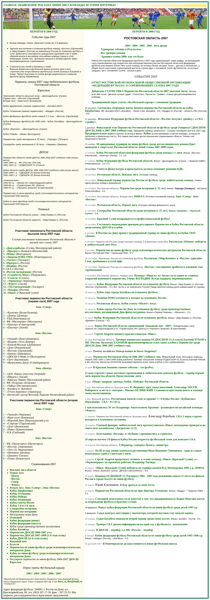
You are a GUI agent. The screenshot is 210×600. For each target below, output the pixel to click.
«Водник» (11, 265)
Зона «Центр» (43, 368)
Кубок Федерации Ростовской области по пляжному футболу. (133, 284)
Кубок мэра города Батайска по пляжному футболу (127, 292)
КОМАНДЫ (77, 5)
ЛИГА (65, 5)
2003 (29, 573)
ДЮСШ (74, 559)
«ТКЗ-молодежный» (19, 286)
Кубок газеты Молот (22, 502)
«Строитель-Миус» (18, 274)
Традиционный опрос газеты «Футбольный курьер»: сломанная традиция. (136, 102)
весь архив (160, 45)
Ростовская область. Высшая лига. (118, 174)
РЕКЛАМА (44, 5)
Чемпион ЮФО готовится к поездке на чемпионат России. (132, 297)
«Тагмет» (11, 260)
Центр (15, 475)
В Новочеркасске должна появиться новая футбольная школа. (140, 543)
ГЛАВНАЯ (10, 5)
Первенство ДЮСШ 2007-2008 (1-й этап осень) (38, 535)
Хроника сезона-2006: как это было (122, 56)
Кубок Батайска (19, 529)
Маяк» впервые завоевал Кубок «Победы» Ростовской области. (131, 381)
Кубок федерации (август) (25, 523)
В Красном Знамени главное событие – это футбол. (123, 367)
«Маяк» (10, 254)
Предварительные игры (99, 133)
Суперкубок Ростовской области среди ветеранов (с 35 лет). (142, 212)
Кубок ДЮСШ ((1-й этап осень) (29, 538)
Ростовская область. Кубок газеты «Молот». (123, 303)
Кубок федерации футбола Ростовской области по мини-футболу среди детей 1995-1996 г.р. (149, 535)
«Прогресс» (13, 251)
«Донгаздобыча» (16, 248)
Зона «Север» (44, 307)
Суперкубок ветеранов (23, 508)
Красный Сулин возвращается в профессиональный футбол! (133, 218)
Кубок (147, 133)
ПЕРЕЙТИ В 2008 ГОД (44, 31)
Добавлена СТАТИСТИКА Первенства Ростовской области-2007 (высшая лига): (140, 91)
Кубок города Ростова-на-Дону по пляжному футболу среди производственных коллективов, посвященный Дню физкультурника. (138, 310)
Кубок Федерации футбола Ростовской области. (124, 160)
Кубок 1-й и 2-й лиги (22, 505)
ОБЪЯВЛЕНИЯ (27, 5)
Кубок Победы (18, 496)
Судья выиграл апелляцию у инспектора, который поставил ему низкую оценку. (145, 513)
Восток (15, 478)
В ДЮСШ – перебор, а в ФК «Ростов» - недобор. (124, 529)
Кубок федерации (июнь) (25, 520)
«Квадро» (13, 289)
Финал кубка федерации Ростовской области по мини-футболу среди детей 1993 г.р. (148, 507)
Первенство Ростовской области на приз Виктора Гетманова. (132, 490)
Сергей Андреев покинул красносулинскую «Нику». (125, 334)
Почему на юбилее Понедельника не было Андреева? (125, 351)
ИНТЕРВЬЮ (108, 5)
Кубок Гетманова (20, 493)
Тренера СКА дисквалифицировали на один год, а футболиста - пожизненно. (142, 524)
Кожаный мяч (18, 541)
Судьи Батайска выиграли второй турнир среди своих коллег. (133, 518)
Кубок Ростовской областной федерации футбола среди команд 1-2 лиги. (139, 152)
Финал (15, 484)
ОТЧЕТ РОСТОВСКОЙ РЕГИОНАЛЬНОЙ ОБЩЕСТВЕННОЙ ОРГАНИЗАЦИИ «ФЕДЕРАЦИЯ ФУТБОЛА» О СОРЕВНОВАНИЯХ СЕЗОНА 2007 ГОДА (141, 84)
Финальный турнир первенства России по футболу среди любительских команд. (145, 180)
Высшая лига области (23, 469)
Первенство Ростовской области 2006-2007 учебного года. (127, 356)
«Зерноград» (14, 280)
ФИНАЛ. (139, 196)
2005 (43, 573)
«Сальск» (12, 277)
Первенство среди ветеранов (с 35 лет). (143, 188)
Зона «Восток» (43, 333)
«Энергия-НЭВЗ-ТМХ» (19, 257)
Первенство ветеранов (23, 511)
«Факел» (12, 283)
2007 (58, 573)
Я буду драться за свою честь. (137, 484)
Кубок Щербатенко (21, 490)
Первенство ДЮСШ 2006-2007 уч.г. (31, 532)
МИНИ (56, 5)
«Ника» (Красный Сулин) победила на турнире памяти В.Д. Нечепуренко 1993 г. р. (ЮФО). (150, 467)
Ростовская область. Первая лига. (117, 205)
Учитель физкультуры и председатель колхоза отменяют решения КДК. (140, 169)
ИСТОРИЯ (92, 5)
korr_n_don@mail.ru (70, 581)
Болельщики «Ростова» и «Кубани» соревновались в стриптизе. (134, 433)
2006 (51, 573)
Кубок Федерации (20, 499)
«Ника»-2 (12, 292)
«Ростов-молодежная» (19, 271)
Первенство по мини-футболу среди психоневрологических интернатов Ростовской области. (151, 250)
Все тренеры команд (113, 52)
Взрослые (15, 562)
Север (15, 481)
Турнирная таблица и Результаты (121, 49)
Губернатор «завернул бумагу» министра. (144, 445)
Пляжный (16, 517)
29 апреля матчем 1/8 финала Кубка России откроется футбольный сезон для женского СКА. (140, 439)
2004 (36, 573)
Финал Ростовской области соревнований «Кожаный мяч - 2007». (133, 325)
